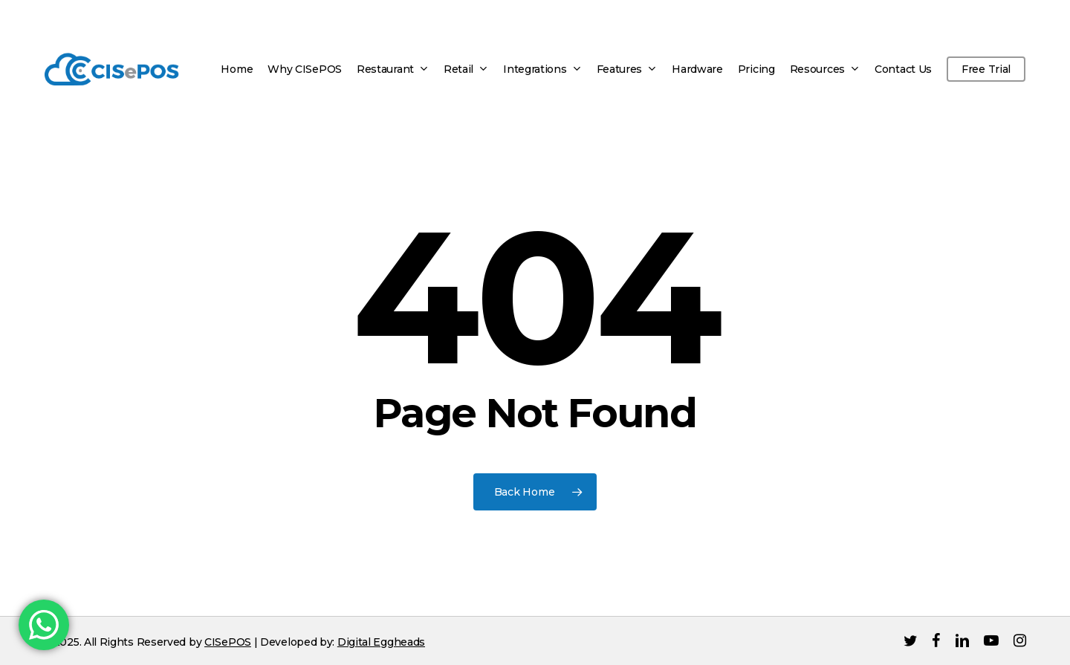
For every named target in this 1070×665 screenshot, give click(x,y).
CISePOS (227, 642)
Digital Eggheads (381, 642)
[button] (1042, 8)
